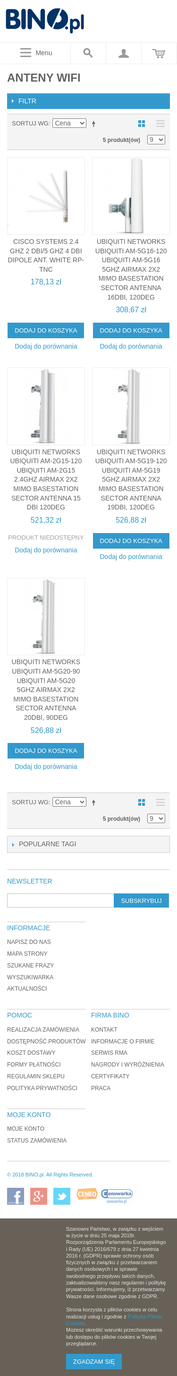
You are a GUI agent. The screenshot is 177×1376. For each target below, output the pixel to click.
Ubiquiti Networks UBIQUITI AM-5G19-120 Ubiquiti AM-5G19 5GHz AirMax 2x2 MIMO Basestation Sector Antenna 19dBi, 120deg (131, 479)
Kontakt (104, 1029)
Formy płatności (34, 1064)
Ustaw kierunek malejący (95, 124)
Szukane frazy (30, 965)
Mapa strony (27, 954)
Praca (100, 1088)
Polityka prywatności (42, 1088)
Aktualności (27, 988)
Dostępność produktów (46, 1041)
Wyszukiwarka (30, 977)
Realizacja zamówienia (43, 1029)
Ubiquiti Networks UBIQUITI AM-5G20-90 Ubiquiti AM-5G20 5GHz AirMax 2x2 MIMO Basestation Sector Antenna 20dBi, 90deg (46, 689)
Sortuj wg (30, 123)
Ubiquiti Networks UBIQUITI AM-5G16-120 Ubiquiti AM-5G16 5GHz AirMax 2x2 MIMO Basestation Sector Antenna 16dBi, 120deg (131, 269)
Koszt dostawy (31, 1053)
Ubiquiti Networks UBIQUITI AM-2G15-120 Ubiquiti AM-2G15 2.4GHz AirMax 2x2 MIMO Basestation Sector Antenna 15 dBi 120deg (46, 479)
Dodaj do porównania (46, 346)
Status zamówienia (37, 1140)
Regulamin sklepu (36, 1076)
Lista (158, 124)
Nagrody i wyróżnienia (127, 1064)
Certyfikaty (110, 1076)
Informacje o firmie (123, 1041)
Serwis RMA (109, 1053)
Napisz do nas (29, 942)
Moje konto (25, 1129)
